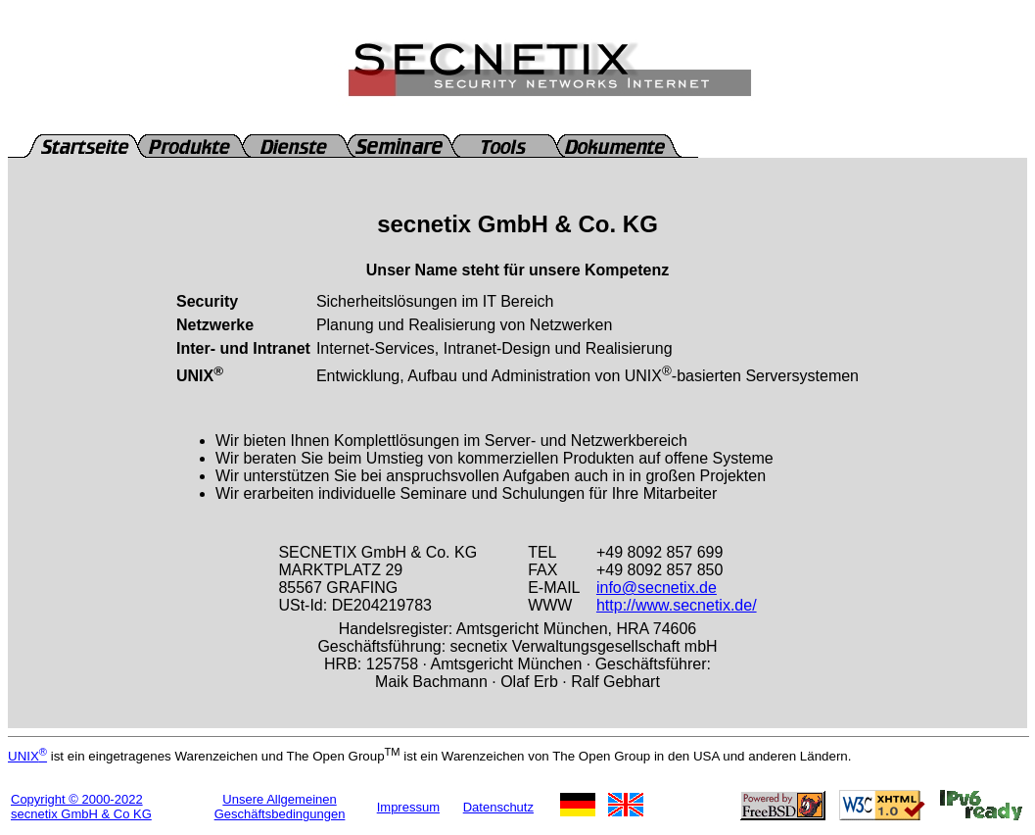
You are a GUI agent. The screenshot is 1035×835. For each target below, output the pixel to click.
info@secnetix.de (656, 587)
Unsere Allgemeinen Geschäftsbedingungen (280, 806)
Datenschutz (498, 807)
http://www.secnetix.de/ (676, 605)
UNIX (27, 756)
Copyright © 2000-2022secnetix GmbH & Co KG (81, 806)
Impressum (408, 807)
